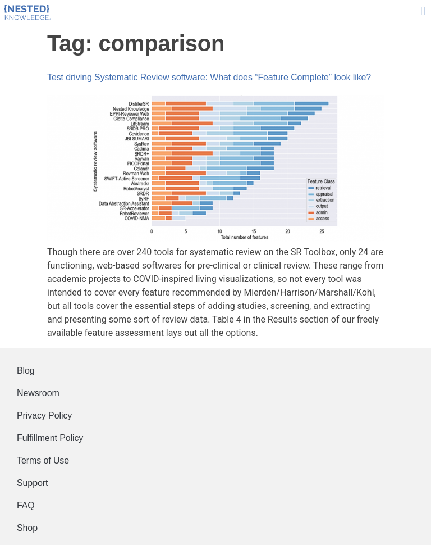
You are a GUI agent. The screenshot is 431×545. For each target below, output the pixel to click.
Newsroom (38, 393)
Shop (27, 528)
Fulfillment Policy (50, 438)
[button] (423, 11)
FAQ (26, 505)
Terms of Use (43, 460)
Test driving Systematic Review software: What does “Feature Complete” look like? (209, 77)
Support (32, 483)
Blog (26, 370)
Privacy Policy (44, 415)
